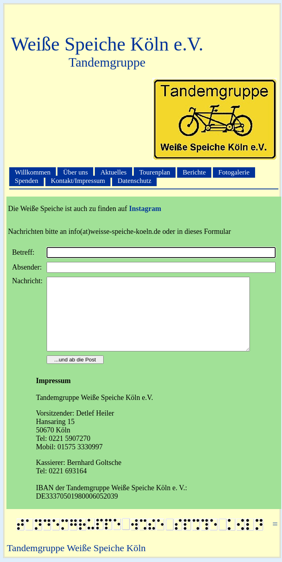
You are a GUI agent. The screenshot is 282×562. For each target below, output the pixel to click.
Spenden (27, 181)
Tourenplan (154, 172)
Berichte (194, 172)
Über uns (75, 172)
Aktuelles (113, 172)
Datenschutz (134, 181)
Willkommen (33, 172)
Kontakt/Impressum (78, 181)
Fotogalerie (234, 172)
